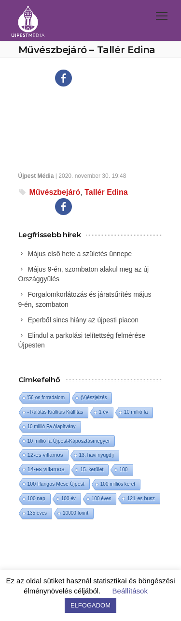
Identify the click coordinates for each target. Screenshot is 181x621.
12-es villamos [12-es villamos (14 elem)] (45, 454)
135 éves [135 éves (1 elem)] (37, 513)
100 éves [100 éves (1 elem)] (101, 498)
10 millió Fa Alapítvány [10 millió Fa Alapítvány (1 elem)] (52, 426)
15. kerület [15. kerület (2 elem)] (91, 469)
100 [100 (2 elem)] (123, 469)
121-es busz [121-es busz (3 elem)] (140, 498)
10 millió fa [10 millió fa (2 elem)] (136, 412)
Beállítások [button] (130, 591)
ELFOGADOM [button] (90, 605)
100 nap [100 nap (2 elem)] (36, 498)
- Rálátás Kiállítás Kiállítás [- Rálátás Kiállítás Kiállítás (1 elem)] (56, 412)
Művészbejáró (55, 192)
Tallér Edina (106, 192)
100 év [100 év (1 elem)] (68, 498)
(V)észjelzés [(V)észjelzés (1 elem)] (94, 397)
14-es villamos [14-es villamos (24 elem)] (46, 469)
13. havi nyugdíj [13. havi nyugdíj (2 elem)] (96, 455)
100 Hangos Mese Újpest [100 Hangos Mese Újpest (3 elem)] (56, 484)
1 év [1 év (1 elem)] (103, 412)
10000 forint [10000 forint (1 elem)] (75, 513)
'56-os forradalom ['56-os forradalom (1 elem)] (46, 397)
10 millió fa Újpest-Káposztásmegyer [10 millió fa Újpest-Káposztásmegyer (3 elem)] (69, 441)
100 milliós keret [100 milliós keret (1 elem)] (117, 484)
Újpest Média (36, 176)
